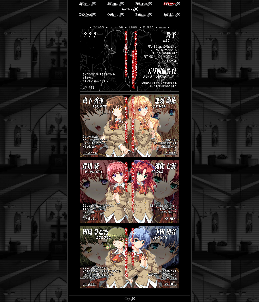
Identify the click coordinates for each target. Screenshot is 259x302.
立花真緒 (133, 27)
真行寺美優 (98, 27)
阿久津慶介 (148, 27)
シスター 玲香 (116, 27)
